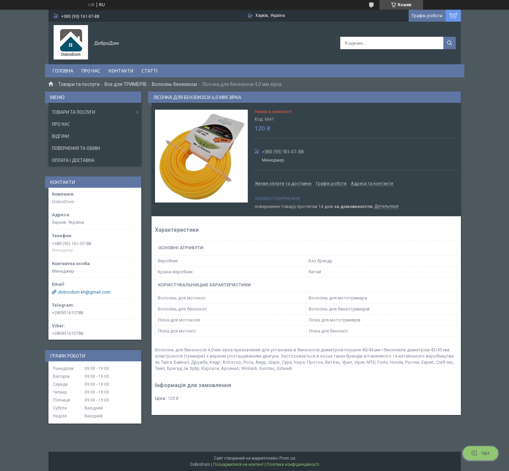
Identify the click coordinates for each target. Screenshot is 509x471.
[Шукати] (449, 43)
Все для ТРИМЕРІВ (125, 84)
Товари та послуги (79, 84)
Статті (149, 71)
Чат (480, 453)
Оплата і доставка (73, 160)
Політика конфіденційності (293, 464)
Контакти (121, 71)
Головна (63, 71)
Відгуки (60, 136)
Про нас (90, 71)
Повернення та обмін (76, 148)
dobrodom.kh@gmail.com (84, 292)
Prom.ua (287, 458)
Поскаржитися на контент (238, 464)
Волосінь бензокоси (174, 84)
